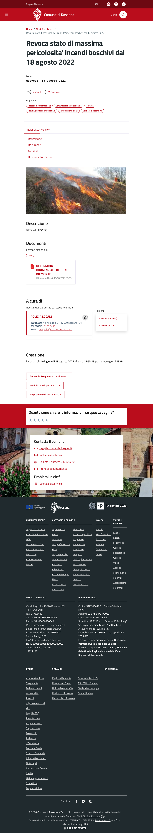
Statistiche (31, 783)
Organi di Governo (35, 529)
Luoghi (116, 538)
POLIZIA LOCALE (41, 316)
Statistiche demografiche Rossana (95, 688)
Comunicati (101, 549)
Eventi (116, 533)
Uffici (28, 539)
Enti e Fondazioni (35, 549)
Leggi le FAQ (32, 713)
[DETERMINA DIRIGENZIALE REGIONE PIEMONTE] (32, 266)
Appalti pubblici (60, 554)
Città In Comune (91, 816)
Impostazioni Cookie (36, 768)
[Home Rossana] (54, 14)
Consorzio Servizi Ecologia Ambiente (96, 678)
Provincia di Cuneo (61, 683)
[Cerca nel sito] (123, 14)
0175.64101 (50, 326)
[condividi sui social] (34, 91)
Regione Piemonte (61, 678)
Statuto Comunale (35, 753)
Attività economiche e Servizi (119, 573)
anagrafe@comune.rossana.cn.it (55, 329)
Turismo (77, 579)
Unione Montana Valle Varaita (68, 688)
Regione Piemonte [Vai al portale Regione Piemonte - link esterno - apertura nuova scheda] (34, 4)
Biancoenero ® (102, 820)
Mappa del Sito (34, 788)
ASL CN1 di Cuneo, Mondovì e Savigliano (99, 683)
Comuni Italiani (85, 693)
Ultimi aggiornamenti (37, 778)
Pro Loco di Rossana (62, 693)
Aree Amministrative (37, 534)
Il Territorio (118, 543)
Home (29, 29)
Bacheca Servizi (34, 748)
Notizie (99, 529)
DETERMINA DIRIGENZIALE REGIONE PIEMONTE (52, 269)
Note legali (31, 763)
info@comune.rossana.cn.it (47, 629)
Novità (39, 29)
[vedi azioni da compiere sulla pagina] (51, 91)
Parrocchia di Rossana (63, 698)
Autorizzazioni (59, 559)
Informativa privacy (36, 758)
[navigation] (6, 14)
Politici (29, 564)
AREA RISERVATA (74, 828)
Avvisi (50, 29)
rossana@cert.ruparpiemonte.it (49, 625)
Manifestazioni (103, 534)
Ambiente (57, 539)
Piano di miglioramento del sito (35, 703)
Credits (29, 773)
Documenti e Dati (35, 544)
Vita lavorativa (80, 584)
